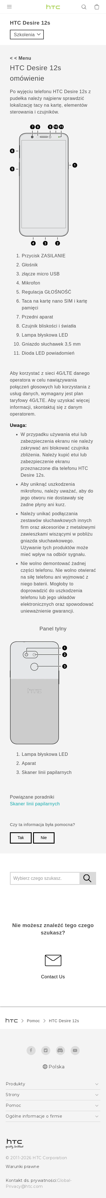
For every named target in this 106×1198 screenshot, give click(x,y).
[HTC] (53, 6)
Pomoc (33, 1021)
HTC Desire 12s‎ (64, 1021)
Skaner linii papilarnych (35, 803)
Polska (56, 1066)
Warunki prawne (22, 1166)
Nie (44, 837)
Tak (21, 837)
